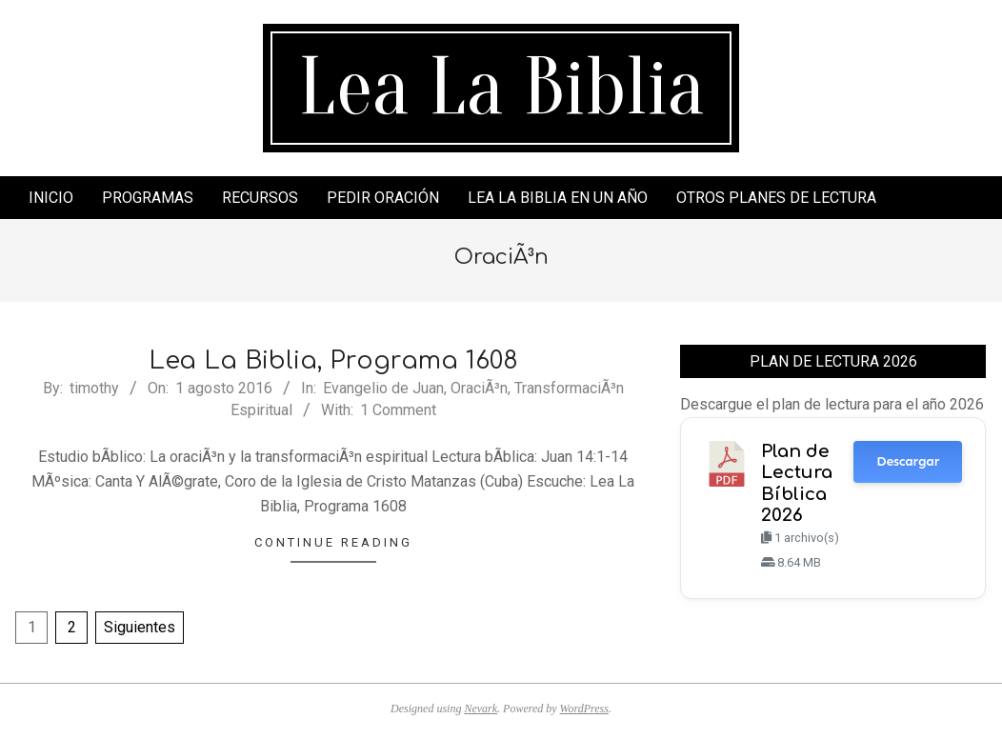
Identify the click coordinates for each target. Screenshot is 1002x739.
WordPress (584, 708)
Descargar (907, 461)
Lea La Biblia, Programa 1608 (333, 360)
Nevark (480, 708)
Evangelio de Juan (383, 388)
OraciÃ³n (479, 388)
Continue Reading (333, 542)
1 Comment (398, 410)
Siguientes (139, 627)
